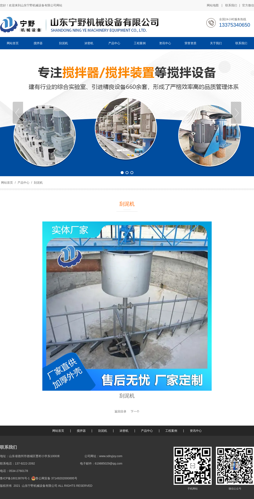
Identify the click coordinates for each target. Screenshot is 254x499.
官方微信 (248, 5)
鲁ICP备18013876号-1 (15, 478)
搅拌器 (81, 430)
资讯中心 (196, 430)
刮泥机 (38, 182)
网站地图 (213, 5)
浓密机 (124, 430)
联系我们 (231, 5)
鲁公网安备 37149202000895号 (54, 478)
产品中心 (23, 182)
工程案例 (171, 430)
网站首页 (7, 182)
